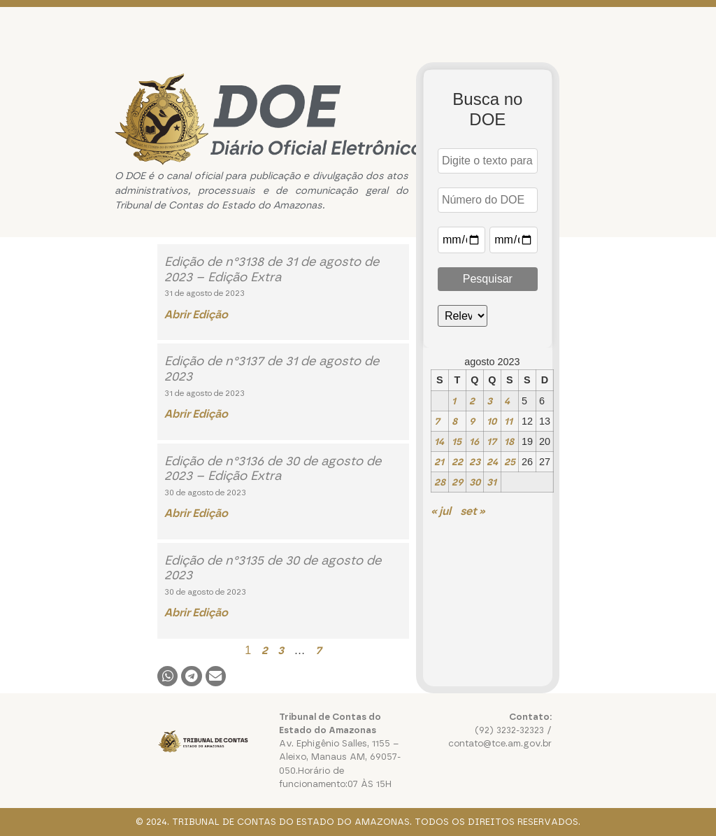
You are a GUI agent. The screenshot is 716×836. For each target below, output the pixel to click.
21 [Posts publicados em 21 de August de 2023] (439, 461)
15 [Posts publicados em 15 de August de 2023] (456, 441)
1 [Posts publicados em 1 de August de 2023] (454, 401)
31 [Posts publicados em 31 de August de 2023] (491, 482)
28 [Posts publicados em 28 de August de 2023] (439, 482)
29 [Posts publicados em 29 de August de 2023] (457, 482)
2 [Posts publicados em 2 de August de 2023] (472, 401)
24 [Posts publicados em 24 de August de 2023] (492, 461)
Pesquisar (488, 279)
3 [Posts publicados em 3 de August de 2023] (489, 401)
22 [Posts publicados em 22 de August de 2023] (457, 461)
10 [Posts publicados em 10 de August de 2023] (491, 421)
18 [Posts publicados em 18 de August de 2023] (509, 441)
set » (472, 511)
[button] (167, 676)
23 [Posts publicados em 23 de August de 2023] (474, 461)
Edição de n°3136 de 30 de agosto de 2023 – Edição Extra (272, 468)
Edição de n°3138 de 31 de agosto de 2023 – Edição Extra (271, 269)
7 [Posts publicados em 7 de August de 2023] (437, 421)
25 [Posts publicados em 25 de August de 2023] (509, 461)
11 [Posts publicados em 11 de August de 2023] (508, 421)
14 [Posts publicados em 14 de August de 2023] (439, 441)
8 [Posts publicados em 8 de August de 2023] (454, 421)
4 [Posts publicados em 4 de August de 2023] (507, 401)
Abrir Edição (196, 314)
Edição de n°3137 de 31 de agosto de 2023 (271, 368)
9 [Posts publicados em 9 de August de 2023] (472, 421)
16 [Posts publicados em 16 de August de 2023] (474, 441)
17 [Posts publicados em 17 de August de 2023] (491, 441)
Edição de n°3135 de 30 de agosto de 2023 (272, 568)
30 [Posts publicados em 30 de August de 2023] (474, 482)
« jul (441, 511)
